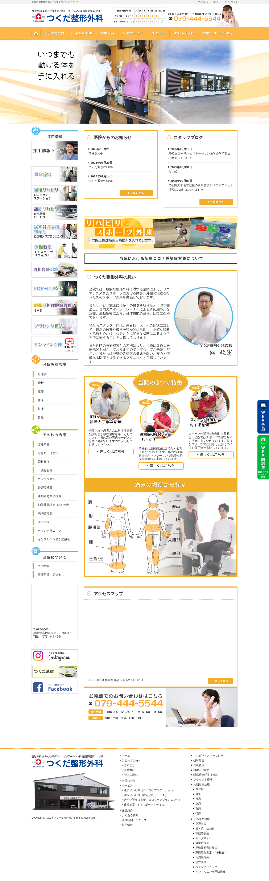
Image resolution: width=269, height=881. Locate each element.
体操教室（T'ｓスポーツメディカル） (147, 804)
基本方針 (129, 770)
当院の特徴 (129, 780)
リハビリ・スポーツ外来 (208, 755)
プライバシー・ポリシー (209, 2)
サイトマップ (231, 2)
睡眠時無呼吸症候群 (205, 774)
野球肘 (199, 789)
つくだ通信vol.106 (100, 167)
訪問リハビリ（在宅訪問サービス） (146, 795)
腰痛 (198, 798)
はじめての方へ (131, 760)
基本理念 (129, 765)
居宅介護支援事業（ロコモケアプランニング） (152, 799)
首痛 (198, 808)
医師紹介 (127, 810)
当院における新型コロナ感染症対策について (160, 258)
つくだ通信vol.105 (100, 180)
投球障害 (198, 760)
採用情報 (127, 824)
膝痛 (198, 803)
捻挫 (198, 813)
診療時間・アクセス (134, 820)
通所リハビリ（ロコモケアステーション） (150, 790)
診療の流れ (131, 774)
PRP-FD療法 (201, 770)
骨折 (198, 794)
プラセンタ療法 (202, 779)
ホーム (126, 755)
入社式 (172, 171)
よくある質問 (130, 815)
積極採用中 (95, 153)
